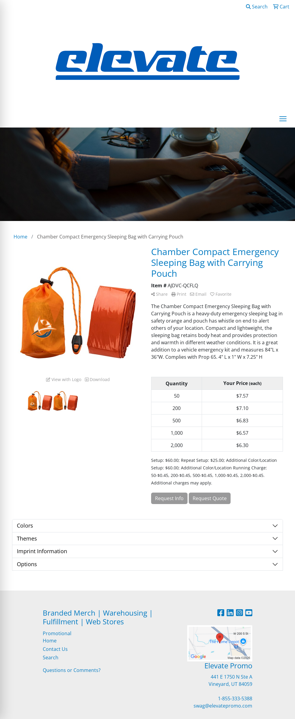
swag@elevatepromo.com (223, 705)
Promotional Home (57, 637)
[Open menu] (283, 119)
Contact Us (55, 649)
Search (257, 6)
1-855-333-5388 (235, 698)
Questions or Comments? (72, 670)
